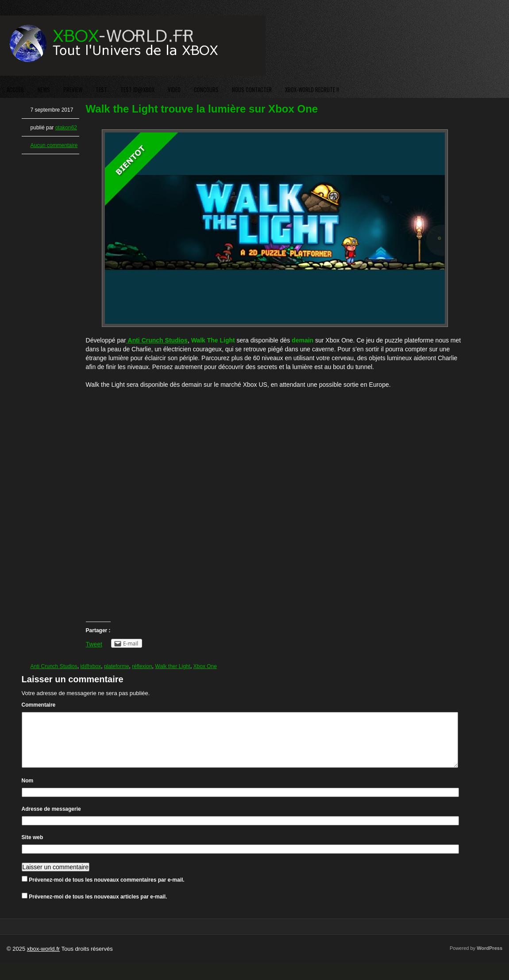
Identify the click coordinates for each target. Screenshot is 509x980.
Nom (28, 791)
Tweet (94, 644)
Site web (32, 848)
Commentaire (39, 705)
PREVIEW (72, 89)
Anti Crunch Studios (54, 666)
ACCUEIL (15, 89)
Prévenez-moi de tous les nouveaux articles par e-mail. (98, 907)
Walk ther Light (172, 666)
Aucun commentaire (54, 145)
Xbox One (205, 666)
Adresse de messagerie (51, 820)
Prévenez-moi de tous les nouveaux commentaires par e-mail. (106, 890)
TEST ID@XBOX (137, 89)
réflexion (142, 666)
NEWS (44, 89)
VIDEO (174, 89)
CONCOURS (206, 89)
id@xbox (90, 666)
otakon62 (66, 127)
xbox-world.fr (43, 959)
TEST (101, 89)
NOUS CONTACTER (252, 89)
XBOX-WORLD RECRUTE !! (312, 89)
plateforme (116, 666)
